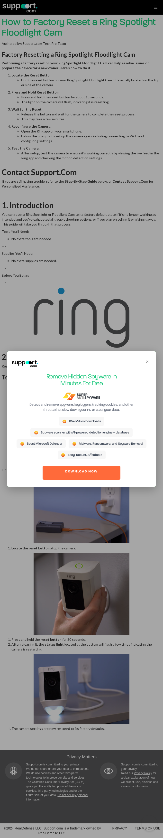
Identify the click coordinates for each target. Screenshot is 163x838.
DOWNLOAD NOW (81, 471)
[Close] (147, 361)
